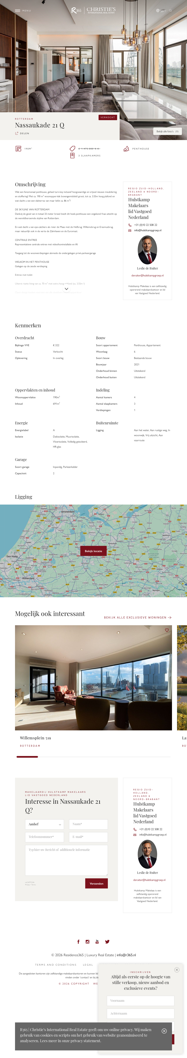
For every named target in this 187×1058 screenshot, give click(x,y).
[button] (161, 10)
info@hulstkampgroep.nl (147, 230)
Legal (88, 964)
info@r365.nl (126, 954)
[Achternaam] (140, 1014)
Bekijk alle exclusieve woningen (138, 617)
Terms (33, 884)
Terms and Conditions (56, 964)
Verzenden (96, 883)
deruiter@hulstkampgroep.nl (147, 275)
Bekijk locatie (93, 551)
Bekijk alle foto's (168, 131)
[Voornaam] (140, 1001)
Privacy (27, 884)
